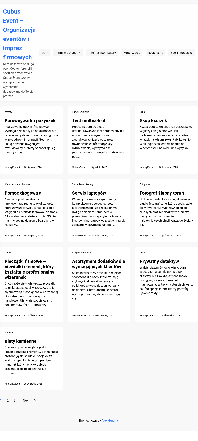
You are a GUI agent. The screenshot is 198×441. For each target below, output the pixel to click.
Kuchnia (9, 332)
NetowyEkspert (12, 167)
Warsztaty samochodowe (17, 184)
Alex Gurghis (110, 420)
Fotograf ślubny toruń (162, 193)
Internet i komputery (102, 53)
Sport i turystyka (182, 53)
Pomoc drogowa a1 (24, 193)
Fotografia (145, 184)
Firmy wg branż (66, 53)
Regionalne (155, 53)
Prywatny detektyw (159, 261)
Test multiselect (88, 120)
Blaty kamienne (20, 341)
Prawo (143, 252)
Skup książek (153, 120)
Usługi (143, 112)
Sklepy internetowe (81, 252)
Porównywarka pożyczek (30, 120)
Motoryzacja (131, 53)
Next (26, 400)
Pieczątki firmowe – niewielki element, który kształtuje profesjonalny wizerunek (29, 269)
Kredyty (8, 112)
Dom (45, 53)
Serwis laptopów (89, 193)
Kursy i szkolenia (80, 112)
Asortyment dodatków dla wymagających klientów (98, 264)
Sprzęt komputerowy (82, 184)
